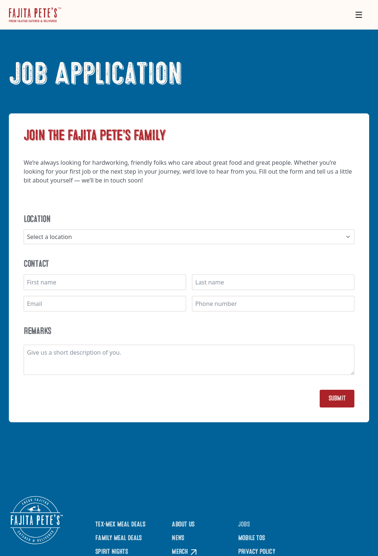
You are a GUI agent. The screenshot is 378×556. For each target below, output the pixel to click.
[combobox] (189, 236)
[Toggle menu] (358, 14)
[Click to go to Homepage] (35, 14)
